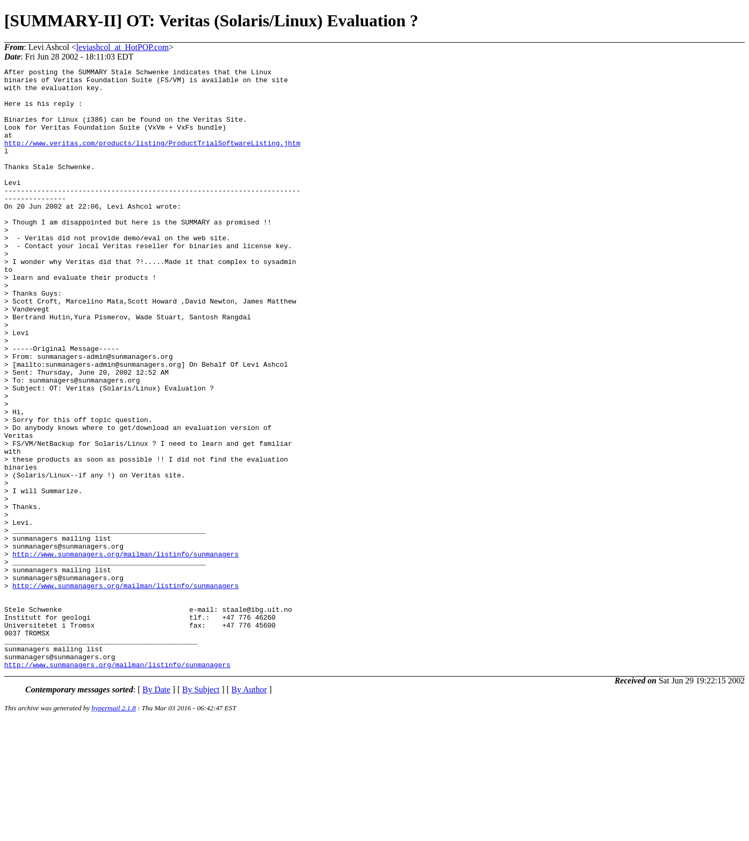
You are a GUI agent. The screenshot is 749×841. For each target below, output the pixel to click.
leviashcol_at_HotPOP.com (122, 47)
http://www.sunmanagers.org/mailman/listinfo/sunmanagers (126, 652)
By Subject (201, 809)
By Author (249, 809)
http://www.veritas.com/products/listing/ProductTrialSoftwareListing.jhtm (152, 158)
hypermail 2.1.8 (114, 828)
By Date (156, 809)
